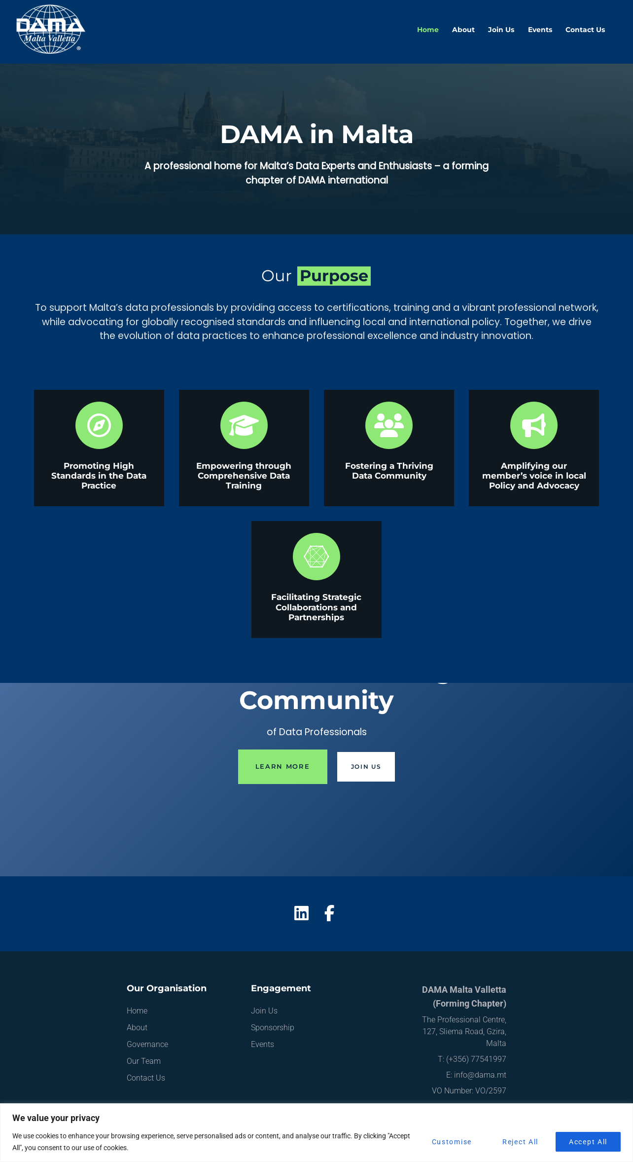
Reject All (520, 1142)
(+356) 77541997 (476, 1059)
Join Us (501, 29)
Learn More (282, 766)
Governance (147, 1044)
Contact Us (585, 29)
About (463, 29)
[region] (316, 1132)
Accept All (588, 1142)
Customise (452, 1142)
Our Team (144, 1061)
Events (540, 29)
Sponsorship (272, 1027)
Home (428, 29)
